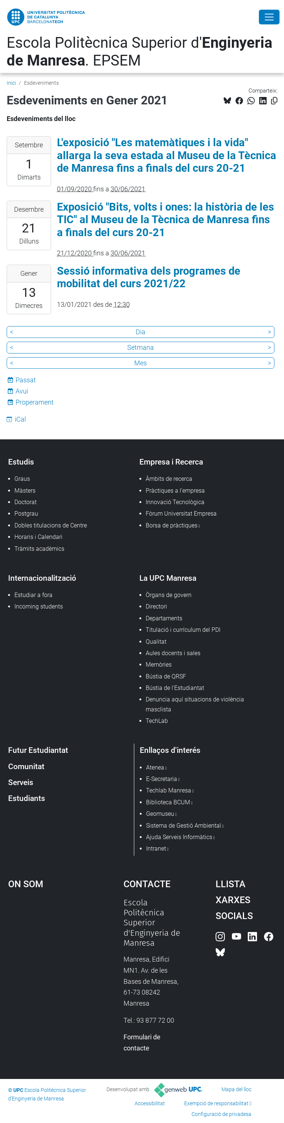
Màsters (25, 490)
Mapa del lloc (236, 1089)
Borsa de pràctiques (171, 525)
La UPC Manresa (167, 578)
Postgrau (26, 513)
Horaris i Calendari (38, 536)
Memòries (159, 664)
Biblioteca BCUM (168, 802)
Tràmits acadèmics (39, 548)
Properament (35, 402)
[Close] (269, 17)
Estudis (21, 461)
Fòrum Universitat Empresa (181, 513)
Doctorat (25, 502)
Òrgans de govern (169, 595)
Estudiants (26, 798)
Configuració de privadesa (221, 1114)
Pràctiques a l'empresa (175, 490)
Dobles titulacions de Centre (50, 525)
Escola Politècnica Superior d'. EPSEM (139, 51)
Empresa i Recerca (171, 461)
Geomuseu (160, 813)
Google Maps (50, 953)
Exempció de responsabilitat (216, 1103)
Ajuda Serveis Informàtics (179, 837)
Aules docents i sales (173, 653)
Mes (140, 363)
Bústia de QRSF (166, 676)
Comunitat (26, 766)
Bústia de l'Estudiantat (175, 687)
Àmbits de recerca (169, 478)
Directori (156, 606)
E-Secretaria (161, 778)
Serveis (20, 782)
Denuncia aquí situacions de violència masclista (195, 704)
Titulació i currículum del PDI (183, 629)
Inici (11, 83)
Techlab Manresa (168, 790)
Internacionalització (42, 578)
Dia (140, 332)
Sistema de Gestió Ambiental (183, 825)
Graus (22, 478)
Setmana (140, 347)
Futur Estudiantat (38, 750)
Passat (26, 380)
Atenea (155, 767)
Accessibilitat (150, 1103)
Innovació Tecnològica (175, 502)
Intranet (156, 848)
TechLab (157, 720)
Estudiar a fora (33, 595)
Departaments (164, 618)
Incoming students (38, 606)
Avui (22, 391)
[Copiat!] (274, 101)
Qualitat (156, 641)
